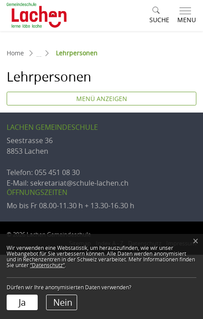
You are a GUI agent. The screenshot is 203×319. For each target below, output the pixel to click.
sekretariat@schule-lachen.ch (79, 183)
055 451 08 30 (57, 172)
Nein (62, 302)
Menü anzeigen (101, 98)
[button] (159, 15)
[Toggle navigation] (184, 15)
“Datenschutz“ (47, 264)
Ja (22, 302)
